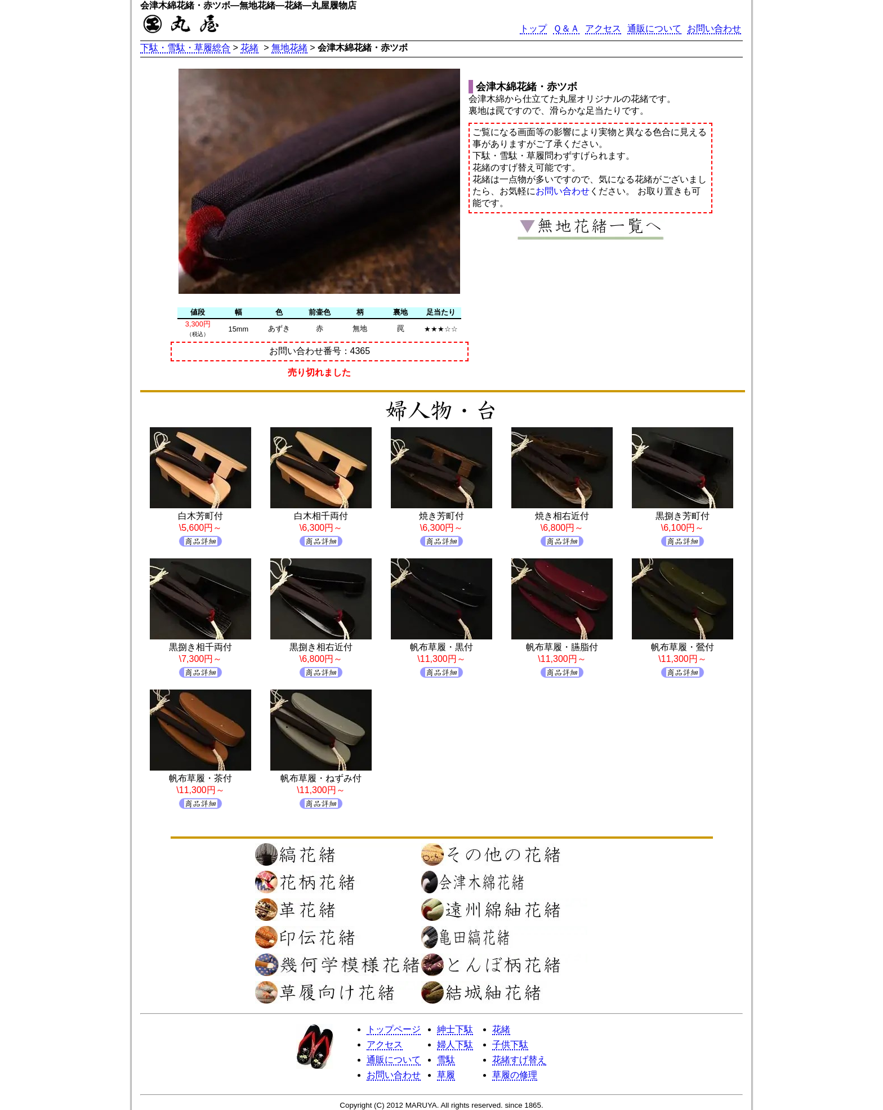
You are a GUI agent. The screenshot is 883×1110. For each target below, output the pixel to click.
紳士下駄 (455, 1029)
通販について (654, 28)
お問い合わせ (714, 28)
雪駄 (446, 1059)
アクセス (603, 28)
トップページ (394, 1029)
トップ (533, 28)
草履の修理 (514, 1075)
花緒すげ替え (519, 1059)
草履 (446, 1075)
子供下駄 (510, 1044)
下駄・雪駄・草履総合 (185, 47)
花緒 (249, 47)
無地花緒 (289, 47)
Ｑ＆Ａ (566, 28)
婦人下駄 (455, 1044)
